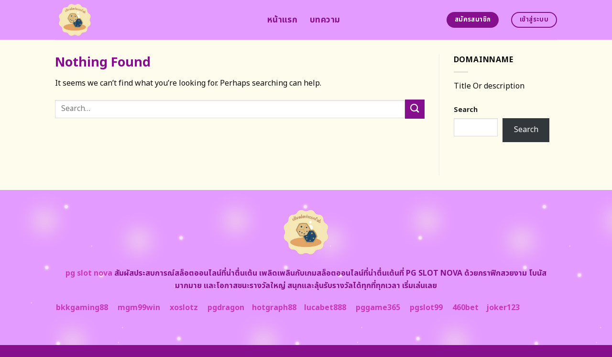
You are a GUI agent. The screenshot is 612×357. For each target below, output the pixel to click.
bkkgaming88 (82, 307)
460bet (465, 307)
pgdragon (226, 307)
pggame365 (378, 307)
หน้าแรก (282, 19)
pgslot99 (426, 307)
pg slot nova (89, 273)
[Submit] (414, 109)
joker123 (503, 307)
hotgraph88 (274, 307)
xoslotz (184, 307)
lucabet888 (325, 307)
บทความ (325, 19)
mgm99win (139, 307)
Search (466, 110)
